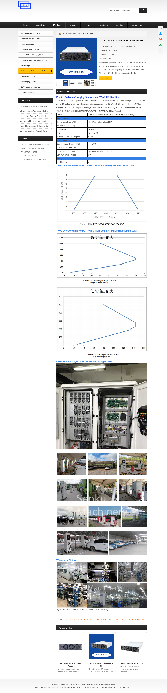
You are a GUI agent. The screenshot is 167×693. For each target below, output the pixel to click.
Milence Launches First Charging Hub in (34, 111)
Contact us (137, 25)
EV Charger (116, 111)
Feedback (103, 25)
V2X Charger (25, 66)
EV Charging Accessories (30, 87)
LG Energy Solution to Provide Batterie (33, 131)
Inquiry (105, 78)
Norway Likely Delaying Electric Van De (33, 116)
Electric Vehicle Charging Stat (132, 663)
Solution (120, 25)
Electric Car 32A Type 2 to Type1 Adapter (129, 619)
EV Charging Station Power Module (34, 71)
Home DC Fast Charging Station (33, 55)
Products (57, 25)
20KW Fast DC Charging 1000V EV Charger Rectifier (87, 619)
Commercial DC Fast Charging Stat (34, 60)
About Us (40, 25)
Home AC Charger (27, 44)
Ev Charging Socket (28, 82)
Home (25, 25)
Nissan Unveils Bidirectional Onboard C (33, 106)
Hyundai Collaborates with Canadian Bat (34, 126)
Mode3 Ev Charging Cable (30, 39)
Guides (73, 25)
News (87, 25)
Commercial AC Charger (30, 49)
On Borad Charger (27, 92)
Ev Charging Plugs (28, 76)
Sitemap (113, 684)
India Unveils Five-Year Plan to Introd (33, 121)
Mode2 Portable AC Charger (31, 33)
